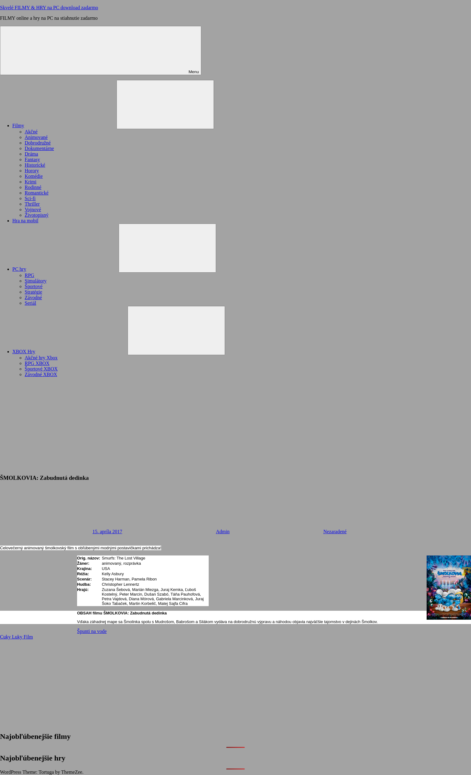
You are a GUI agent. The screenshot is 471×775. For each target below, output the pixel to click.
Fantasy (32, 159)
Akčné (31, 131)
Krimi (30, 181)
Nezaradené (335, 531)
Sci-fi (30, 198)
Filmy (64, 125)
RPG (29, 275)
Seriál (30, 303)
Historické (35, 165)
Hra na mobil (25, 220)
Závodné (33, 297)
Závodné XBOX (41, 374)
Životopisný (36, 215)
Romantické (36, 192)
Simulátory (36, 280)
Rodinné (33, 187)
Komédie (34, 176)
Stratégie (33, 292)
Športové (34, 286)
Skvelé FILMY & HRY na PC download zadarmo (49, 7)
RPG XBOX (37, 363)
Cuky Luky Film (16, 636)
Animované (36, 137)
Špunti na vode (92, 631)
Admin (222, 531)
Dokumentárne (39, 148)
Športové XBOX (41, 368)
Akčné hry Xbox (41, 357)
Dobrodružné (38, 142)
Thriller (32, 204)
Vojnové (33, 209)
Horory (32, 170)
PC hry (65, 269)
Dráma (31, 154)
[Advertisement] (235, 425)
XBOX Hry (70, 351)
